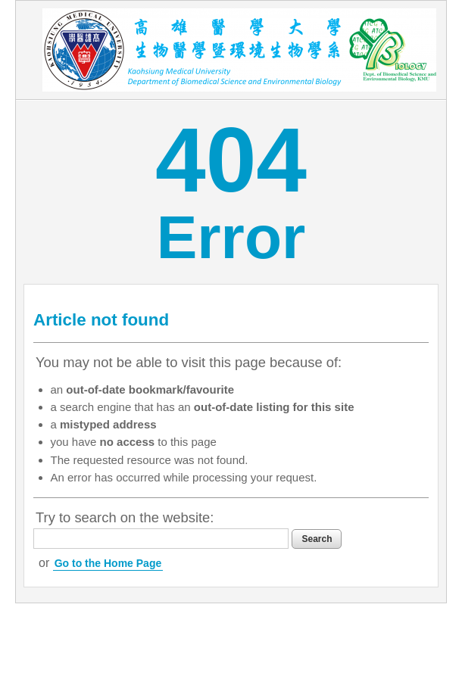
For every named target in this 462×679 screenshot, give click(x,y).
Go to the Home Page (108, 563)
